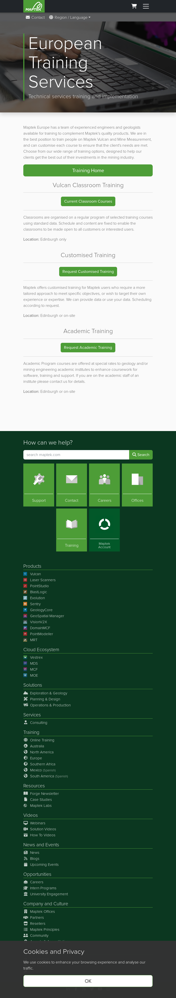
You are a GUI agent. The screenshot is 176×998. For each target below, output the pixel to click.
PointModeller (38, 634)
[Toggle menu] (146, 6)
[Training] (71, 529)
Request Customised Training (88, 271)
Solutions (32, 685)
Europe (32, 758)
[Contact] (71, 484)
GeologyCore (38, 610)
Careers (33, 882)
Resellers (34, 923)
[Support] (38, 484)
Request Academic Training (88, 347)
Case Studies (37, 799)
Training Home (88, 170)
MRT (30, 640)
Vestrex (33, 657)
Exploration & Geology (45, 693)
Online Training (38, 740)
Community (35, 935)
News (29, 844)
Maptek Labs (37, 805)
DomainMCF (36, 628)
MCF (30, 669)
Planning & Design (41, 699)
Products (32, 566)
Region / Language (68, 17)
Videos (30, 815)
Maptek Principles (41, 929)
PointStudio (36, 586)
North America (38, 752)
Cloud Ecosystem (41, 649)
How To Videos (39, 835)
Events (52, 844)
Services (32, 714)
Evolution (34, 598)
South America (45, 776)
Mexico (39, 770)
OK (88, 981)
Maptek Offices (39, 911)
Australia (33, 746)
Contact (35, 17)
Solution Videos (39, 829)
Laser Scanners (39, 580)
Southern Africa (39, 764)
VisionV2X (35, 622)
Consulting (35, 722)
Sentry (32, 604)
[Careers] (104, 484)
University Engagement (45, 894)
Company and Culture (45, 903)
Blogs (31, 858)
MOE (30, 675)
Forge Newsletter (41, 793)
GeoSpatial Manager (43, 616)
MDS (30, 663)
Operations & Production (47, 705)
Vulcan (32, 574)
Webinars (34, 823)
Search (140, 454)
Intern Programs (39, 888)
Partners (33, 917)
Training (31, 732)
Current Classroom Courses (88, 201)
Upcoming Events (41, 864)
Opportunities (37, 874)
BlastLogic (35, 592)
